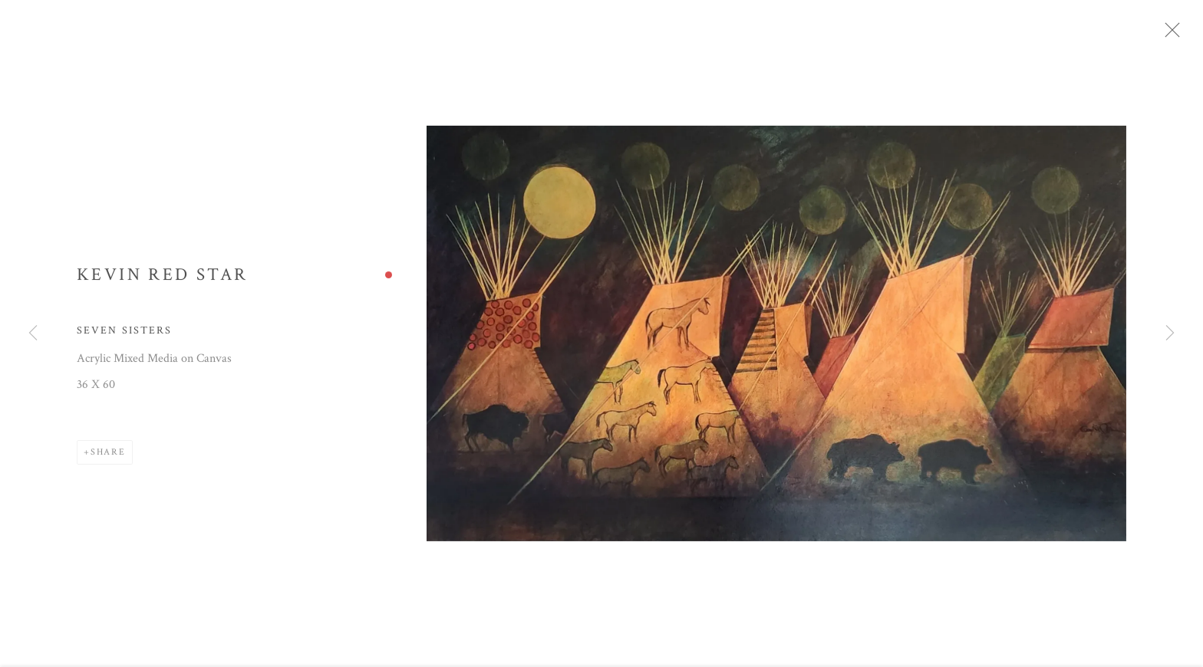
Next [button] (1170, 333)
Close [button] (1181, 34)
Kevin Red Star (162, 280)
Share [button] (108, 457)
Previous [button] (33, 333)
